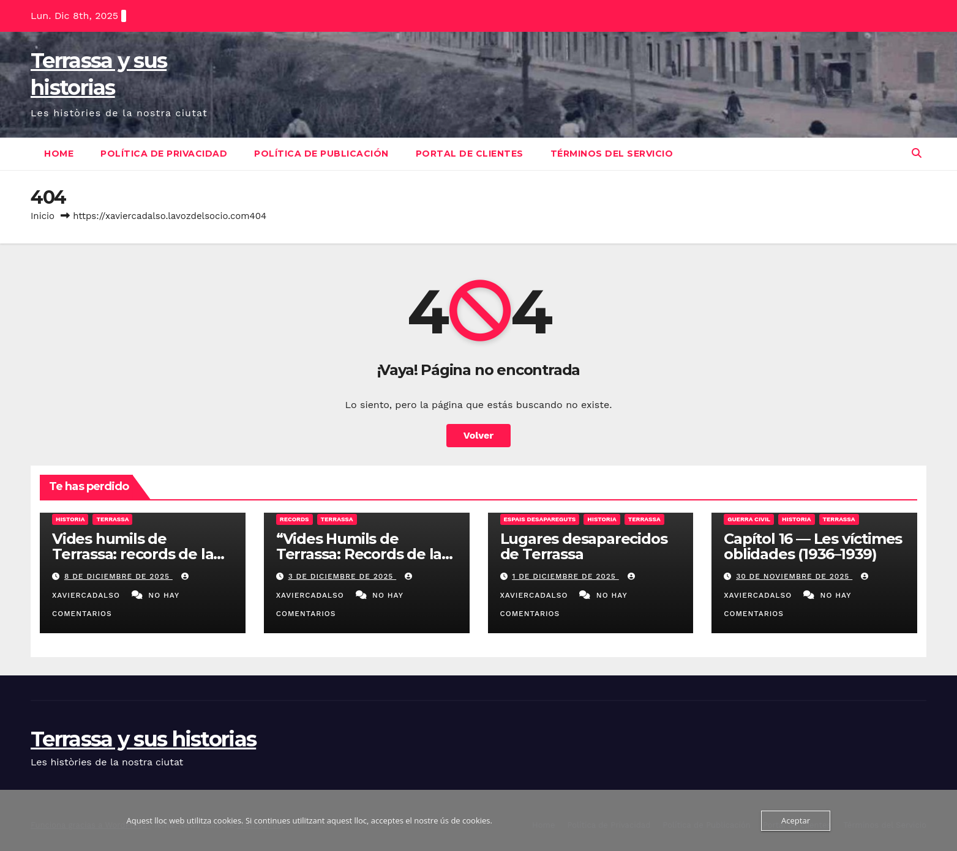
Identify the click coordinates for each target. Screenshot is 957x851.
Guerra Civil (748, 519)
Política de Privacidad (163, 153)
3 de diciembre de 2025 (342, 576)
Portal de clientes (470, 153)
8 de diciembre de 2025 (118, 576)
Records (294, 519)
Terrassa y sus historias (143, 739)
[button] (916, 153)
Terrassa (112, 519)
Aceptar (795, 820)
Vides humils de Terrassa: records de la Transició (132, 554)
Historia (70, 519)
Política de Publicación (321, 153)
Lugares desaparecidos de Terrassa (583, 546)
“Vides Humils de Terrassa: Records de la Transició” (358, 554)
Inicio (42, 215)
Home (58, 153)
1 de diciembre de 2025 (565, 576)
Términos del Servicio (612, 153)
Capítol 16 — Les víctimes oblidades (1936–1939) (813, 546)
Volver (478, 435)
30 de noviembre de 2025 (794, 576)
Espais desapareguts (540, 519)
